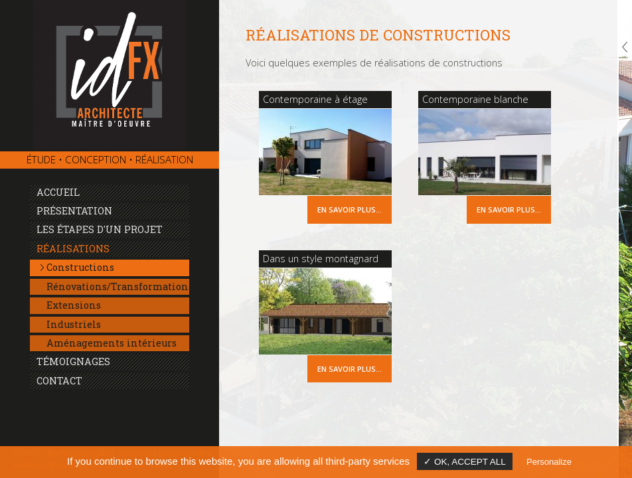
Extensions (73, 305)
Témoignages (73, 361)
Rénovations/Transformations (117, 286)
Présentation (74, 210)
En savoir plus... (349, 209)
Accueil (58, 192)
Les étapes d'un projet (100, 229)
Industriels (73, 324)
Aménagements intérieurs (111, 343)
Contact (59, 380)
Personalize (549, 462)
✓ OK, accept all (465, 462)
